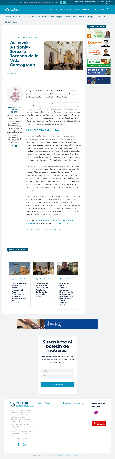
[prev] (61, 2)
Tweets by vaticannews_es (73, 403)
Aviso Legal (78, 456)
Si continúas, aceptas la (57, 380)
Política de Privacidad (67, 456)
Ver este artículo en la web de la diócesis (43, 229)
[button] (108, 9)
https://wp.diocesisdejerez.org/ (14, 115)
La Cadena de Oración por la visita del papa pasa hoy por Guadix (39, 2)
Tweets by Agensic (43, 403)
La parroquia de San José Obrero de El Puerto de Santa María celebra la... (42, 288)
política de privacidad (66, 380)
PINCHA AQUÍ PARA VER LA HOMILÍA (42, 130)
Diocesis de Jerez (63, 223)
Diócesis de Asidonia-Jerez (24, 38)
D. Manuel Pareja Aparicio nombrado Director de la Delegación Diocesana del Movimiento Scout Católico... (66, 293)
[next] (64, 2)
